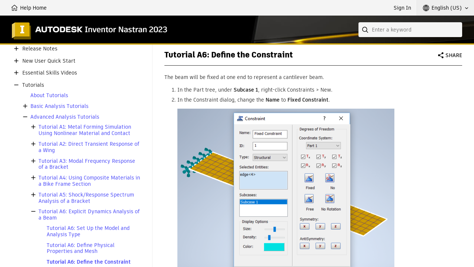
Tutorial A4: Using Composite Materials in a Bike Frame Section (89, 181)
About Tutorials (49, 95)
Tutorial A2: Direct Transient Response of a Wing (89, 147)
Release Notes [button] (39, 49)
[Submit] (365, 29)
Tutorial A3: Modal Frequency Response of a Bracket (87, 164)
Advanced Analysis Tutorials (64, 117)
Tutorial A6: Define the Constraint (89, 262)
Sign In (402, 7)
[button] (445, 8)
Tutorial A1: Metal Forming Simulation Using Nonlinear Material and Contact (85, 130)
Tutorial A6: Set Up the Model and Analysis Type (88, 231)
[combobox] (410, 29)
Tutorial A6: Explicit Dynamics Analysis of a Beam (89, 214)
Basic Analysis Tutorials (59, 106)
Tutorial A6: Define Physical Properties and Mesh (80, 248)
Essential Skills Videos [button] (49, 73)
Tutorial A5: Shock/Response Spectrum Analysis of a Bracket (86, 198)
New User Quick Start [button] (49, 61)
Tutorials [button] (33, 85)
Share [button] (453, 55)
